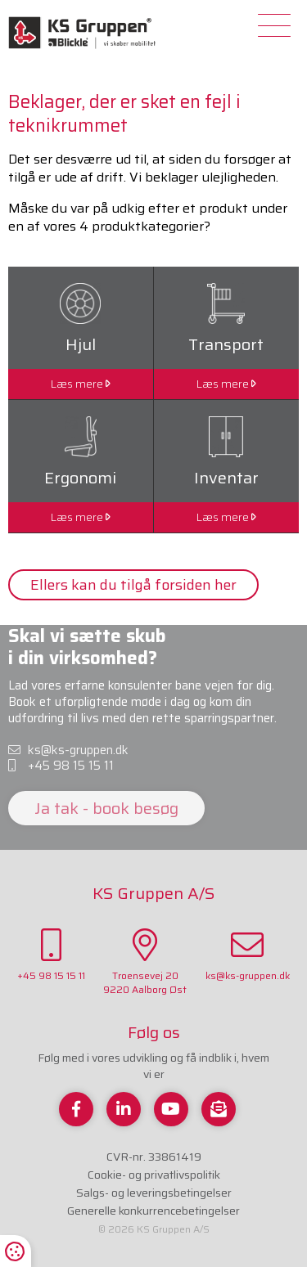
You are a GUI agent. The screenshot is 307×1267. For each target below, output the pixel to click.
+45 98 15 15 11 (61, 766)
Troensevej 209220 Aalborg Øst (145, 962)
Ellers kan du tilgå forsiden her (133, 584)
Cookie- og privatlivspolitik (154, 1174)
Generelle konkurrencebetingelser (153, 1210)
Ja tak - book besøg (106, 808)
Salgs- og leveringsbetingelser (154, 1192)
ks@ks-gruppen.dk (68, 751)
